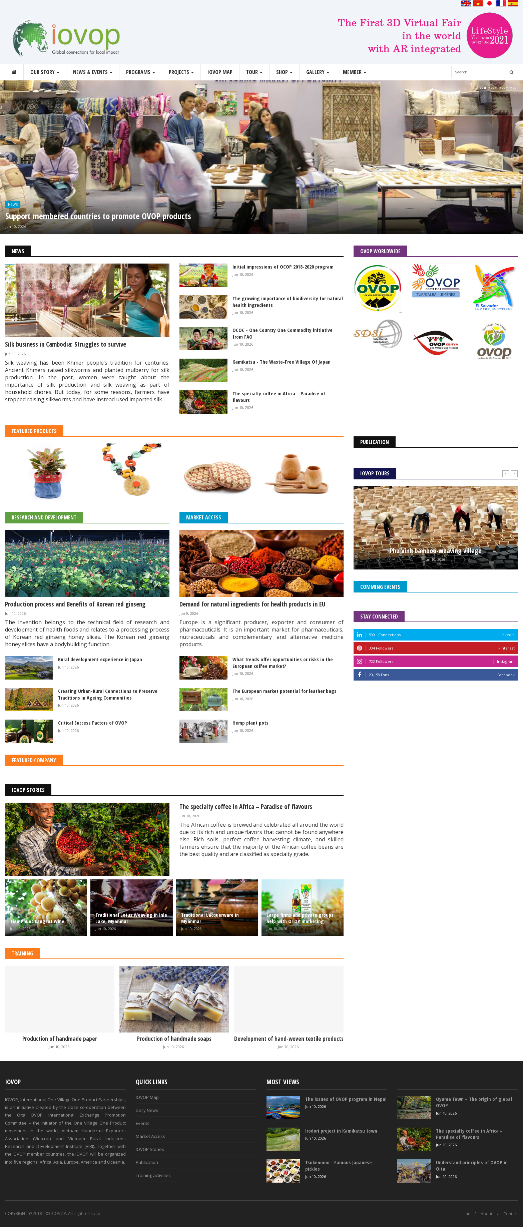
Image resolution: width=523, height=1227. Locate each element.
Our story (44, 72)
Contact (510, 1214)
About (486, 1214)
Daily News (147, 1110)
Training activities (153, 1175)
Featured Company (34, 760)
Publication (147, 1162)
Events (142, 1123)
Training (22, 953)
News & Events (92, 72)
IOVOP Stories (28, 790)
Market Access (203, 517)
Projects (181, 72)
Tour (254, 72)
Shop (284, 72)
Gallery (317, 72)
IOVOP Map (219, 72)
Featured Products (34, 431)
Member (354, 72)
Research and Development (44, 517)
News (13, 204)
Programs (140, 72)
